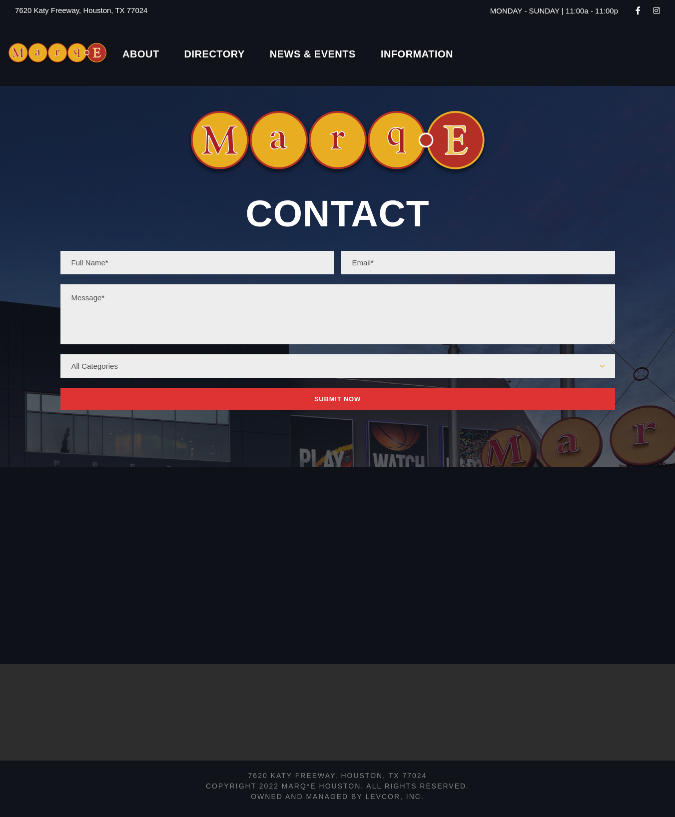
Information (417, 53)
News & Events (313, 53)
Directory (214, 53)
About (140, 53)
